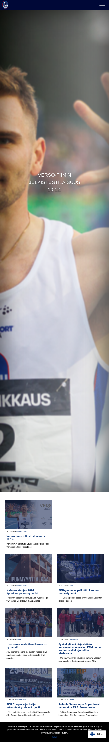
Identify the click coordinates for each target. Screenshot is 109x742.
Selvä (54, 737)
